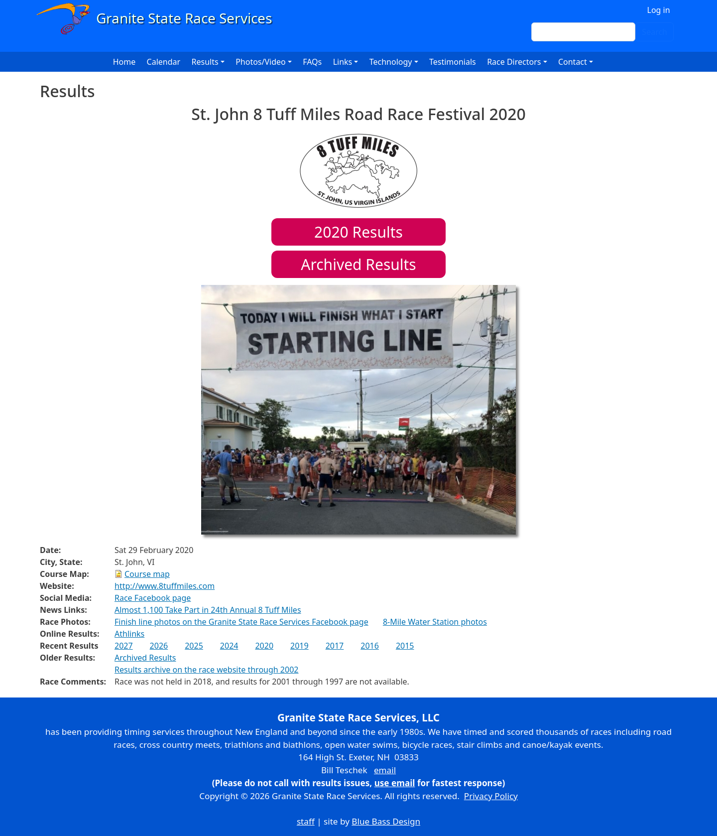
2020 (264, 645)
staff (306, 821)
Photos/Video (261, 61)
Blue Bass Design (386, 821)
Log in (658, 9)
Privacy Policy (491, 796)
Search (654, 31)
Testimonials (452, 61)
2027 (124, 645)
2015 (405, 645)
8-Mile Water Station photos (435, 621)
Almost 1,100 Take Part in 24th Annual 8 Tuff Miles (208, 609)
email (385, 770)
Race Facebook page (153, 597)
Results (358, 232)
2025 (194, 645)
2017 (335, 645)
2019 (299, 645)
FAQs (312, 61)
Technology (390, 61)
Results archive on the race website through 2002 (206, 669)
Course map (147, 573)
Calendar (164, 61)
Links (343, 61)
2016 (369, 645)
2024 (229, 645)
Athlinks (129, 633)
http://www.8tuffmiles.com (165, 585)
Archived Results (358, 264)
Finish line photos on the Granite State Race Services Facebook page (241, 621)
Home (124, 61)
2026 (159, 645)
